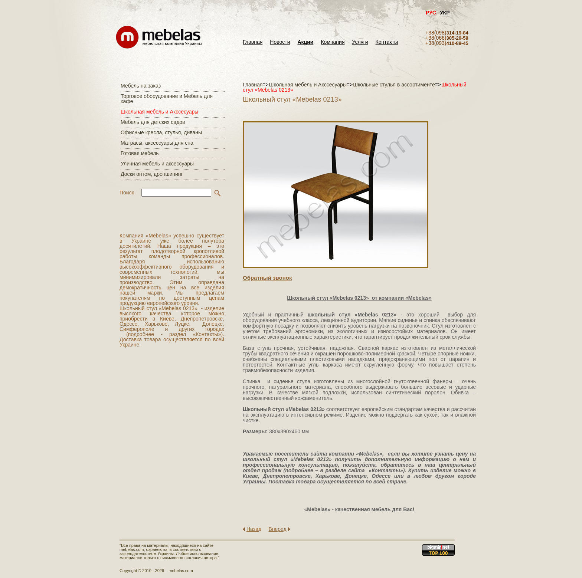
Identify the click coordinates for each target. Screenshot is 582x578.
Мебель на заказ (141, 86)
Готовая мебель (140, 153)
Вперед (278, 529)
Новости (280, 42)
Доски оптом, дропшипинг (152, 174)
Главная (252, 42)
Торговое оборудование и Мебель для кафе (167, 98)
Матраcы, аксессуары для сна (157, 143)
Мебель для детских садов (153, 122)
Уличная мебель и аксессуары (157, 164)
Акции (306, 42)
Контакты (387, 42)
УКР (445, 13)
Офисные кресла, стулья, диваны (161, 132)
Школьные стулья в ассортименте (394, 85)
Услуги (360, 42)
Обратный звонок (267, 278)
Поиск (127, 193)
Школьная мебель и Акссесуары (159, 112)
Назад (253, 529)
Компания (332, 42)
